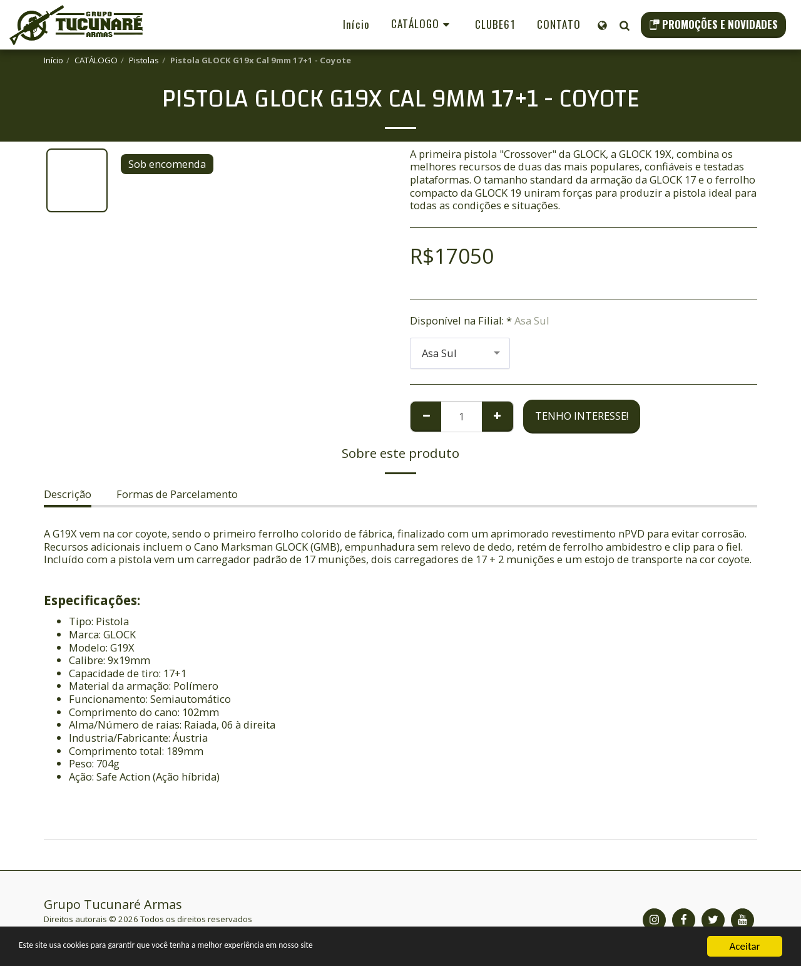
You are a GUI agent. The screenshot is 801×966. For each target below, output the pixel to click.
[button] (624, 25)
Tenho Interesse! (581, 415)
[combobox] (460, 353)
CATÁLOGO (96, 60)
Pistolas (144, 60)
